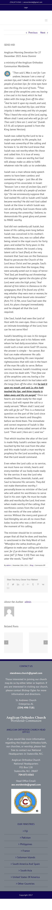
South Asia (26, 870)
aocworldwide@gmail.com (32, 2)
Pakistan (26, 837)
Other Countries (26, 883)
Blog (31, 565)
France (26, 850)
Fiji (26, 831)
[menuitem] (26, 8)
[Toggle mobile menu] (46, 20)
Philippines (26, 844)
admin (8, 565)
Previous (33, 32)
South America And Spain (26, 863)
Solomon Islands (26, 857)
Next (42, 32)
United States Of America (26, 877)
